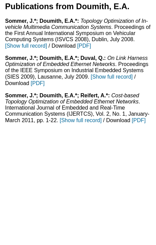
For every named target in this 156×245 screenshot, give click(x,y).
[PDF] (84, 46)
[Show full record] (26, 46)
